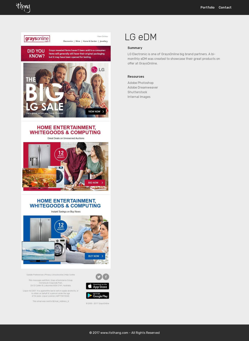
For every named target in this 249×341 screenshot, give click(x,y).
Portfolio (208, 7)
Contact (225, 7)
